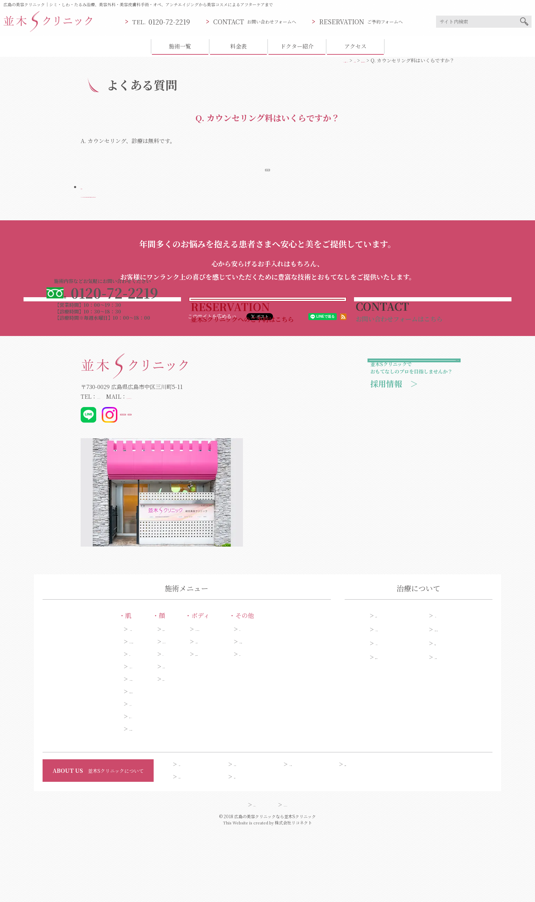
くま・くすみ (70, 772)
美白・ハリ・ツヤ (75, 784)
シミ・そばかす (73, 697)
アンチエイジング (75, 734)
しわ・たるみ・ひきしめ (82, 709)
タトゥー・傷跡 (311, 709)
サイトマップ (232, 872)
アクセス (355, 46)
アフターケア (389, 711)
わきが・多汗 (226, 709)
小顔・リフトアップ (160, 709)
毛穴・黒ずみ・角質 (77, 759)
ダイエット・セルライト (237, 697)
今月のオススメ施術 (456, 697)
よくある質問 (449, 725)
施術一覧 (180, 46)
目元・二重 (150, 697)
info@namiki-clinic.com (190, 465)
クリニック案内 (306, 832)
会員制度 (243, 844)
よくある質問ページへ (267, 172)
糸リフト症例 (390, 697)
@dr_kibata (195, 483)
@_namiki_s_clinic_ (148, 483)
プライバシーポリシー (298, 872)
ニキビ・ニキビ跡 (75, 747)
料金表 (238, 46)
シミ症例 (444, 683)
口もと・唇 (150, 747)
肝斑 (60, 722)
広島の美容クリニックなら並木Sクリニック (275, 885)
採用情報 (355, 832)
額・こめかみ (152, 734)
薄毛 (299, 722)
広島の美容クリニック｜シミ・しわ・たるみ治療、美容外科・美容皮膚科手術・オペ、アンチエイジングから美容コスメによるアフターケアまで (138, 4)
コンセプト (191, 832)
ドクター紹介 (297, 46)
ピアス (301, 697)
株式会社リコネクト (293, 891)
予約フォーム (389, 725)
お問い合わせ (193, 844)
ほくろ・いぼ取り (75, 797)
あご (143, 722)
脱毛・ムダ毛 (226, 722)
